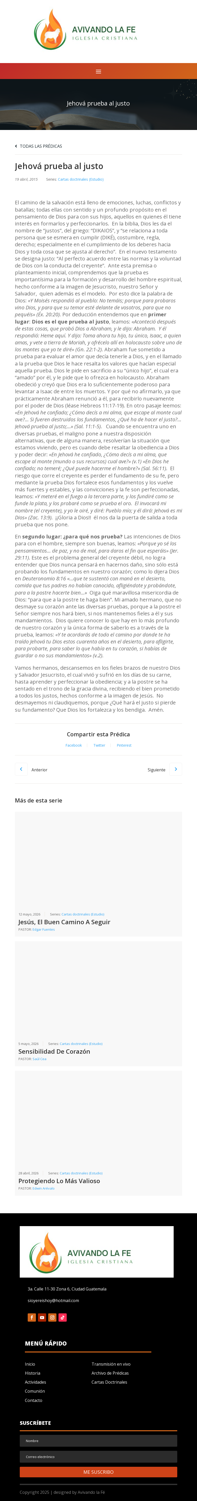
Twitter (99, 745)
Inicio (30, 1364)
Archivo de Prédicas (110, 1373)
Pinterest (124, 745)
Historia (32, 1373)
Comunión (35, 1391)
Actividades (35, 1382)
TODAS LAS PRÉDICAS (38, 146)
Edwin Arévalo (44, 1188)
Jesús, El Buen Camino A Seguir (64, 922)
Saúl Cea (39, 1059)
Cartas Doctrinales (109, 1382)
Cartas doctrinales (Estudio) (81, 179)
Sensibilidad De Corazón (54, 1051)
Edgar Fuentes (44, 929)
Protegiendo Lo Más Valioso (59, 1180)
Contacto (33, 1400)
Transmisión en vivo (111, 1364)
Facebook (73, 745)
